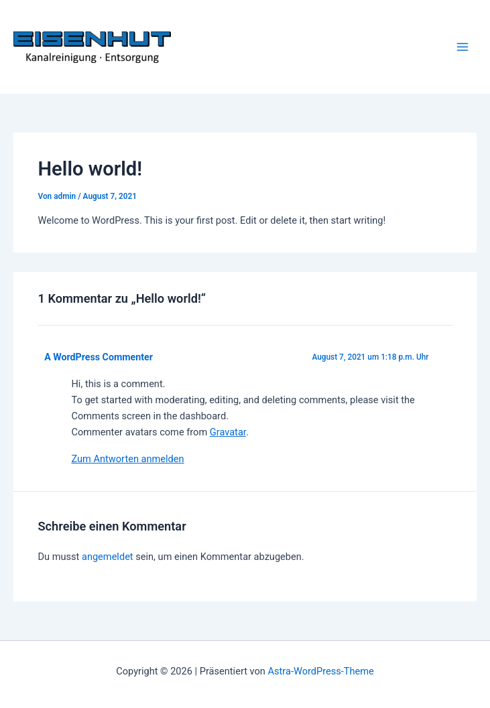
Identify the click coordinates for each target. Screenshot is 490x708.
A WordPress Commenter (98, 357)
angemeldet (107, 557)
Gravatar (228, 432)
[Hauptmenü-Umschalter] (462, 47)
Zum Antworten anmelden (127, 459)
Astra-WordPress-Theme (321, 671)
